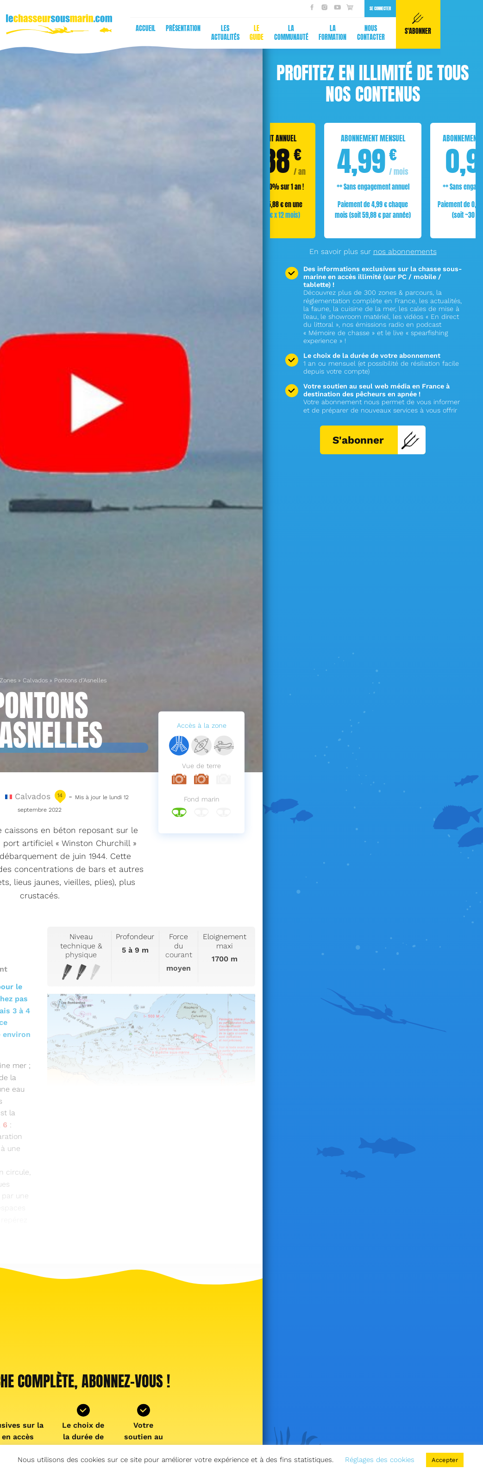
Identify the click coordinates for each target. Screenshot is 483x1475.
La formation (155, 32)
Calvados (35, 680)
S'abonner (376, 440)
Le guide (79, 32)
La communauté (113, 32)
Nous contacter (193, 32)
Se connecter (202, 8)
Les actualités (47, 32)
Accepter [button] (445, 1459)
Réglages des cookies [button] (379, 1460)
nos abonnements (405, 251)
